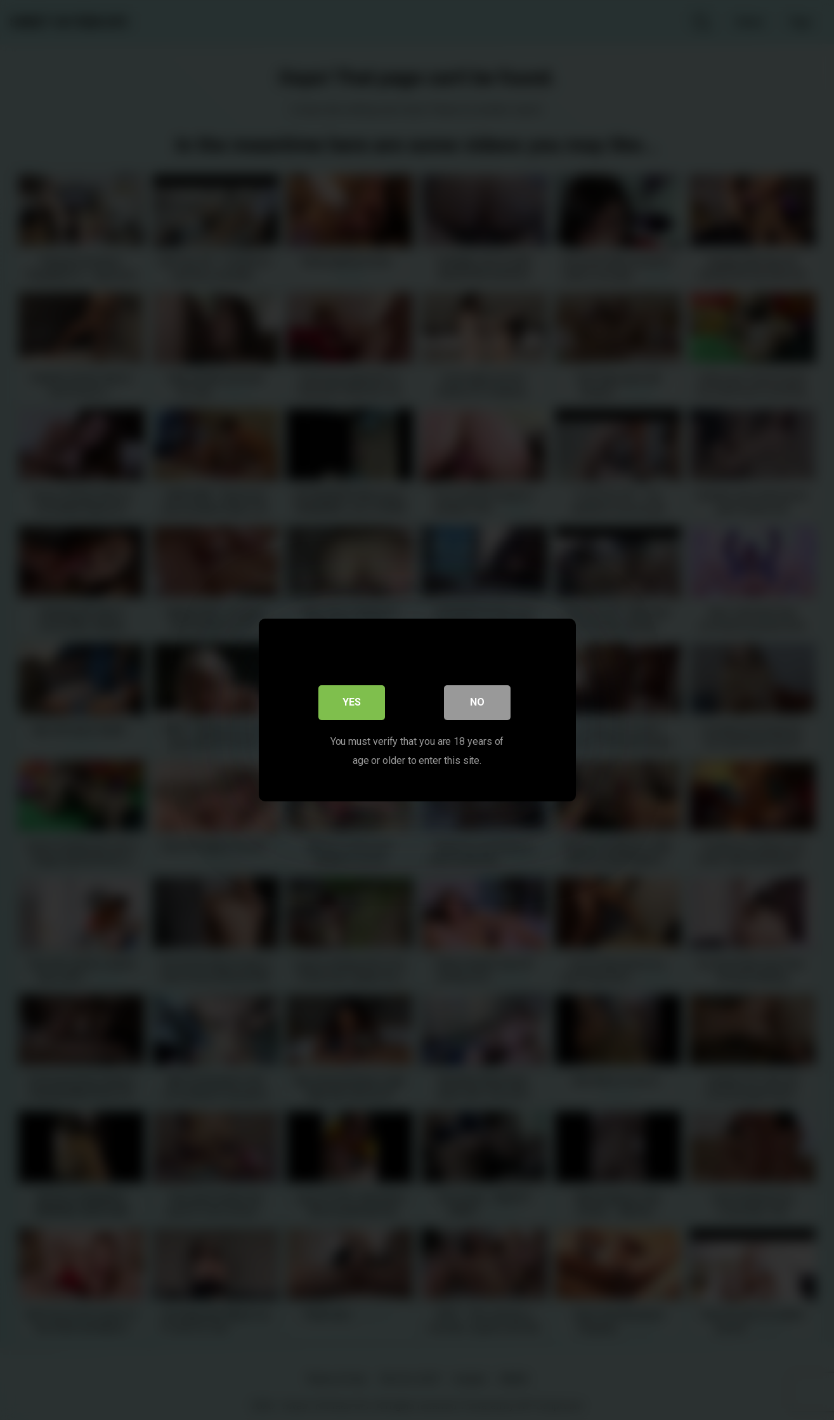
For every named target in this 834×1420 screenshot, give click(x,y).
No (477, 704)
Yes (351, 704)
